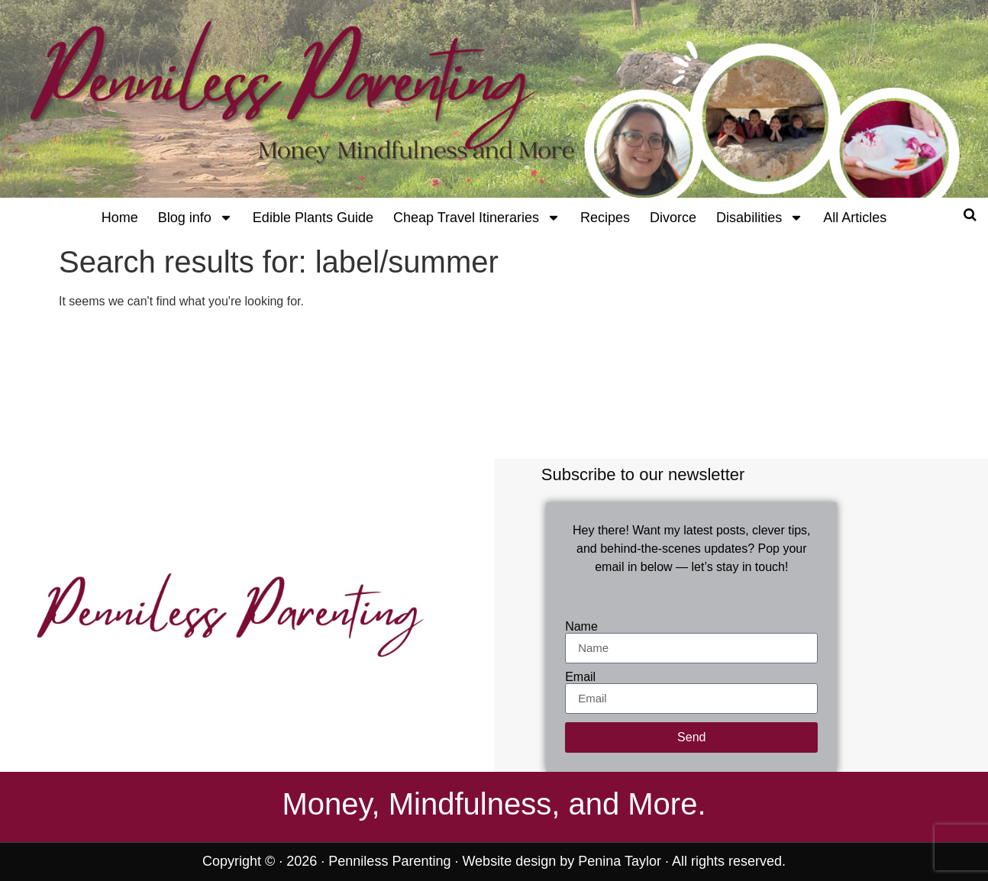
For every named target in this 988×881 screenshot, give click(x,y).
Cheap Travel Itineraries (476, 218)
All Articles (854, 217)
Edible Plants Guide (313, 217)
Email (580, 677)
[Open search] (970, 214)
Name (581, 627)
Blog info (195, 218)
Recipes (605, 217)
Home (120, 217)
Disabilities (759, 218)
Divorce (673, 217)
